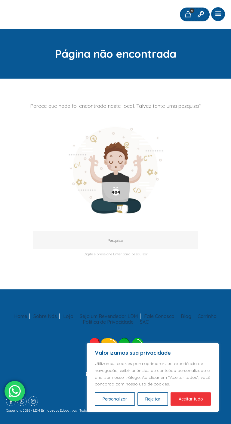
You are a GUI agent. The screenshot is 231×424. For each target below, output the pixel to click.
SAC (144, 322)
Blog (186, 316)
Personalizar (115, 399)
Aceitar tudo (191, 399)
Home (20, 316)
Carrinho (207, 316)
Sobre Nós (45, 316)
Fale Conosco (159, 316)
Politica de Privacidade (108, 322)
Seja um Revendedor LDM (109, 316)
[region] (153, 377)
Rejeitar (152, 399)
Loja (68, 316)
